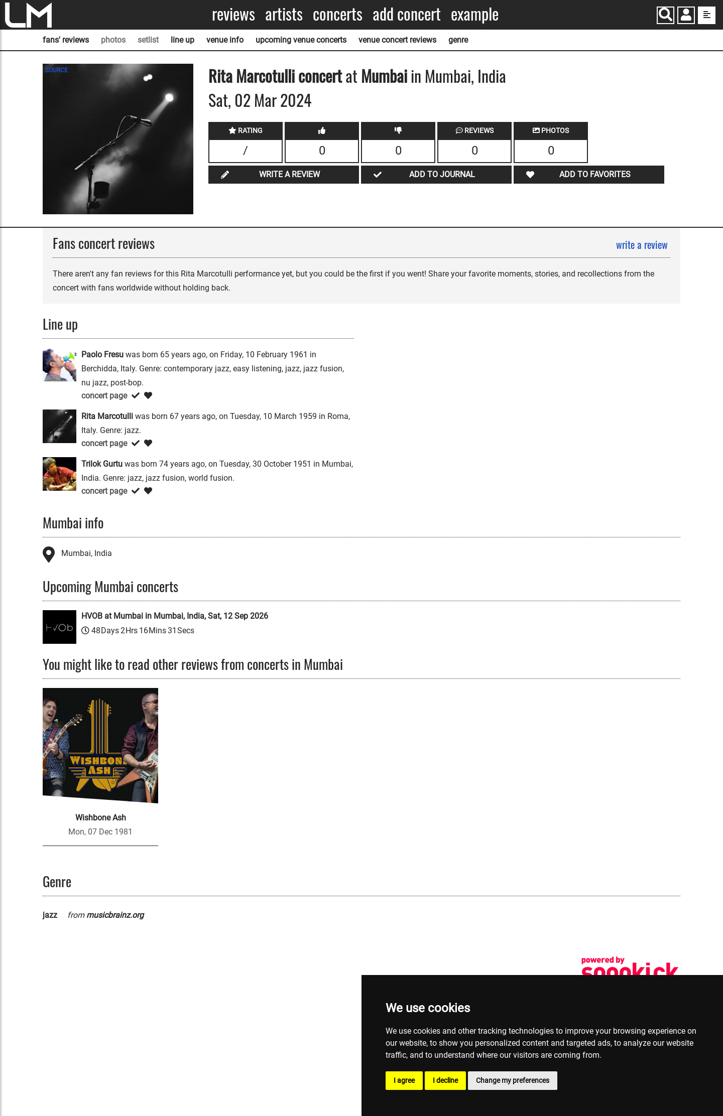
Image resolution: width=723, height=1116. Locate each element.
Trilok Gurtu (102, 464)
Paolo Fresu (102, 354)
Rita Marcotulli (251, 75)
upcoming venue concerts (301, 40)
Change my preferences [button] (512, 1080)
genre (458, 40)
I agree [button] (404, 1080)
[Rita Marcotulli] (59, 426)
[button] (686, 16)
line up (182, 40)
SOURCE (56, 70)
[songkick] (630, 972)
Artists (284, 14)
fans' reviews (66, 40)
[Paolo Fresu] (59, 364)
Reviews (233, 14)
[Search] (665, 15)
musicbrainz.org (115, 915)
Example (475, 14)
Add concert (407, 14)
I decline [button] (445, 1080)
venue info (225, 40)
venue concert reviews (397, 40)
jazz (50, 915)
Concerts (338, 14)
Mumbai (384, 75)
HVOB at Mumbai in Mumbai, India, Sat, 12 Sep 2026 (174, 616)
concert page (104, 395)
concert (318, 75)
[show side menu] (706, 15)
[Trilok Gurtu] (59, 473)
